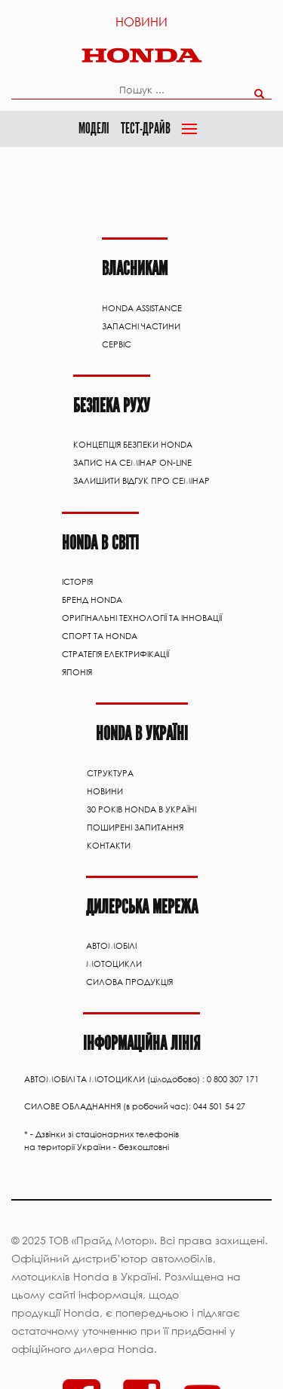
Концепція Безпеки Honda (132, 443)
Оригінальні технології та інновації (142, 615)
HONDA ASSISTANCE (142, 307)
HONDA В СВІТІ (100, 540)
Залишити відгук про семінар (141, 479)
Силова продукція (129, 977)
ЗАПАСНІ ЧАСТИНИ (141, 326)
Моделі (93, 127)
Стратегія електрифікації (115, 651)
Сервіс (116, 344)
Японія (77, 669)
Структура (110, 769)
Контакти (109, 842)
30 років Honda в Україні (141, 806)
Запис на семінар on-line (132, 461)
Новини (141, 21)
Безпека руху (111, 404)
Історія (77, 579)
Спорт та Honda (99, 633)
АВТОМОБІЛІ (111, 941)
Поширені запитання (135, 824)
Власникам (135, 268)
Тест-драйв (146, 127)
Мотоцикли (114, 959)
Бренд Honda (92, 597)
